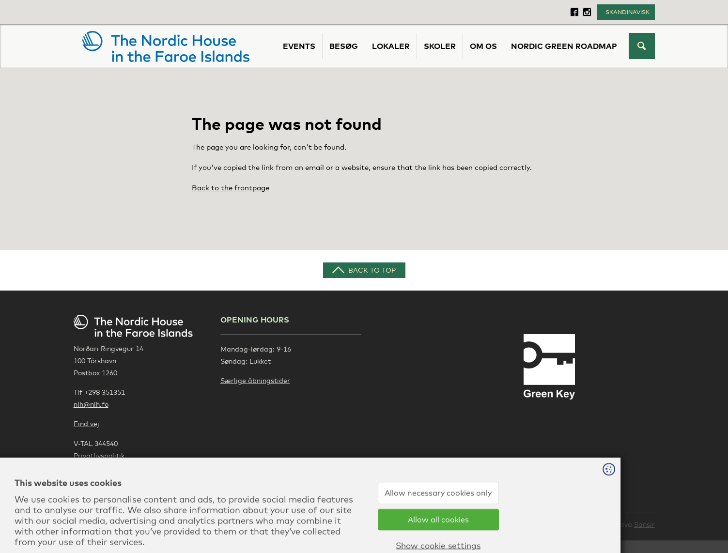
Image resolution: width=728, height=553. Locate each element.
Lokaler (391, 46)
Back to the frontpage (230, 187)
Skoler (440, 46)
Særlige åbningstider (255, 380)
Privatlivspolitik (99, 455)
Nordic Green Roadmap (564, 46)
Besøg (343, 46)
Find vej (86, 423)
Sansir (644, 524)
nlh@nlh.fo (91, 404)
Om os (483, 46)
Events (299, 46)
